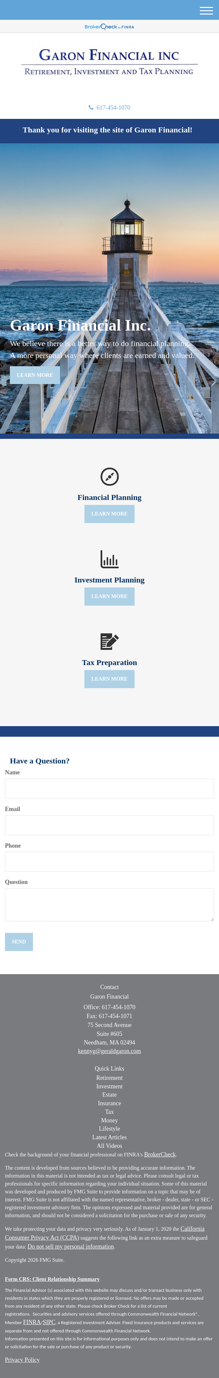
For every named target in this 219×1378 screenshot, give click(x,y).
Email (12, 809)
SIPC (49, 1322)
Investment (109, 1086)
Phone (13, 845)
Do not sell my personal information (70, 1246)
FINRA (32, 1322)
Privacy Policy (22, 1360)
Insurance (109, 1103)
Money (109, 1120)
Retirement (109, 1078)
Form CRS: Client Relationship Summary (52, 1279)
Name (12, 772)
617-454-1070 (109, 107)
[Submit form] (19, 942)
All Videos (109, 1146)
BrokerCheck (160, 1154)
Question (16, 882)
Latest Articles (109, 1137)
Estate (109, 1094)
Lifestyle (109, 1128)
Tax (109, 1112)
